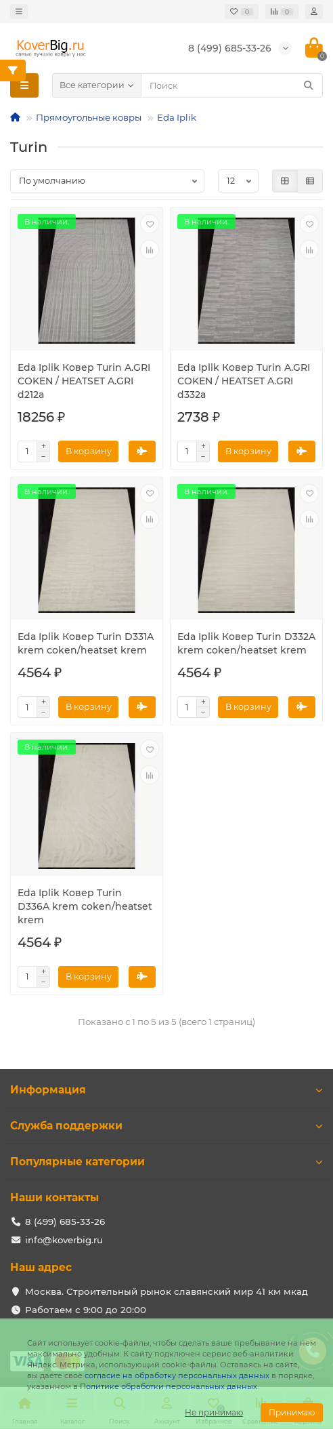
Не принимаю (214, 1412)
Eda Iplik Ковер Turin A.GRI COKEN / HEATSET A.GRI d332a (243, 381)
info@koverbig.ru (64, 1239)
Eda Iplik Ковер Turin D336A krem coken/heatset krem (85, 906)
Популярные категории (166, 1161)
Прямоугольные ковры (88, 117)
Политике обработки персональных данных (168, 1386)
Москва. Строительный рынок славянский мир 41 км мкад (166, 1291)
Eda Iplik (176, 117)
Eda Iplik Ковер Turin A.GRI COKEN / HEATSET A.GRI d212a (84, 381)
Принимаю (292, 1412)
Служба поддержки (166, 1125)
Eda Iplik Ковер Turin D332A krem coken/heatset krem (246, 643)
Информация (166, 1089)
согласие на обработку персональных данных (177, 1375)
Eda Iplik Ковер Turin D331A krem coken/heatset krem (86, 643)
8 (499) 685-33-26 (65, 1221)
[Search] (232, 85)
